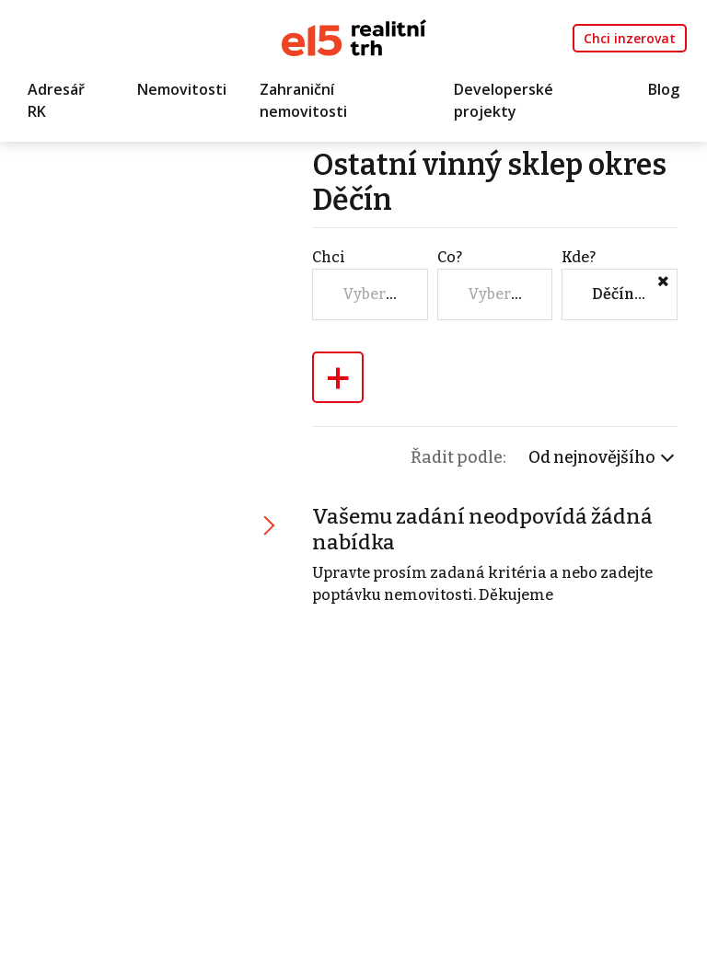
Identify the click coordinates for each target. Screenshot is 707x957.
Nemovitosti (181, 89)
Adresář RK (56, 100)
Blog (663, 89)
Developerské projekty (503, 100)
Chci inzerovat (630, 38)
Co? (449, 257)
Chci (328, 257)
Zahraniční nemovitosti (303, 100)
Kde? (579, 257)
